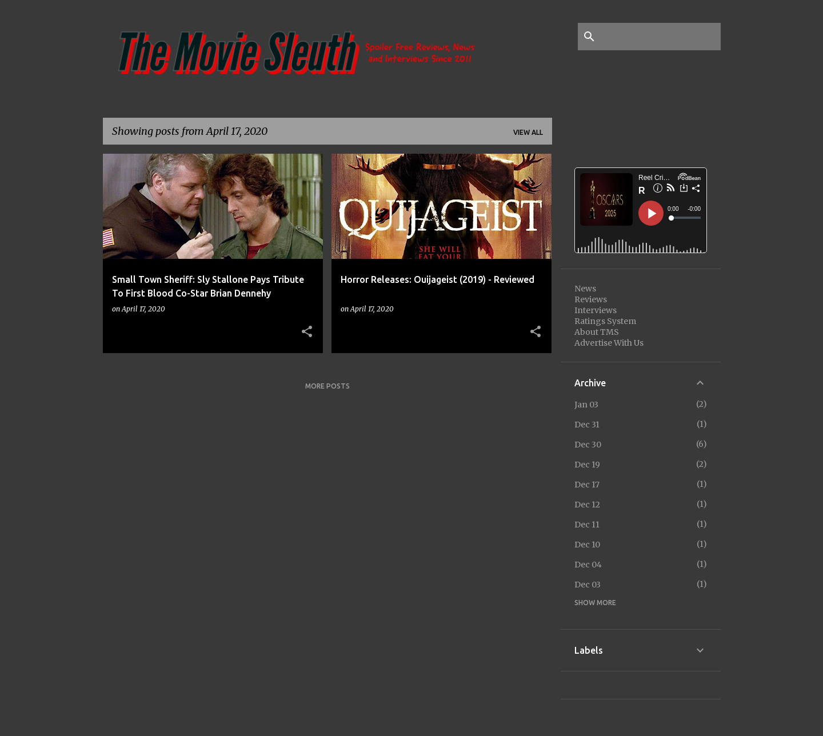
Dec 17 (587, 484)
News (585, 288)
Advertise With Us (609, 343)
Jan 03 (586, 404)
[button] (307, 332)
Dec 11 (587, 524)
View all (528, 132)
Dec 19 (587, 464)
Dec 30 (587, 444)
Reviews (590, 299)
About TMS (596, 332)
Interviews (595, 310)
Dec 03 (587, 584)
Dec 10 (587, 544)
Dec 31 (587, 424)
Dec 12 (587, 504)
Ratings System (605, 321)
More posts (327, 386)
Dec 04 (588, 564)
